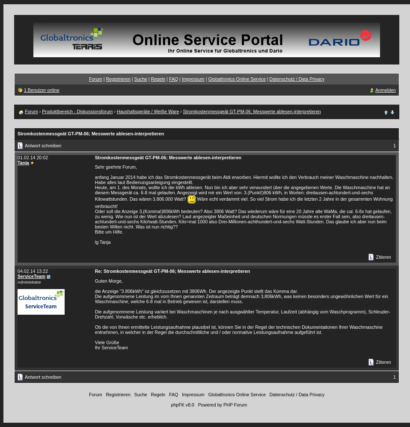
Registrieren (118, 79)
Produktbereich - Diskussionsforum (77, 111)
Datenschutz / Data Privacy (297, 79)
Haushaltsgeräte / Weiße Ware (148, 111)
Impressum (193, 79)
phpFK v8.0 (182, 404)
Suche (140, 79)
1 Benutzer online (41, 90)
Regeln (158, 79)
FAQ (173, 79)
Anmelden (385, 90)
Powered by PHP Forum (222, 404)
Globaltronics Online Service (236, 79)
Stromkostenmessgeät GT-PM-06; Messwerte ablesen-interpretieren (252, 111)
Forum (95, 79)
